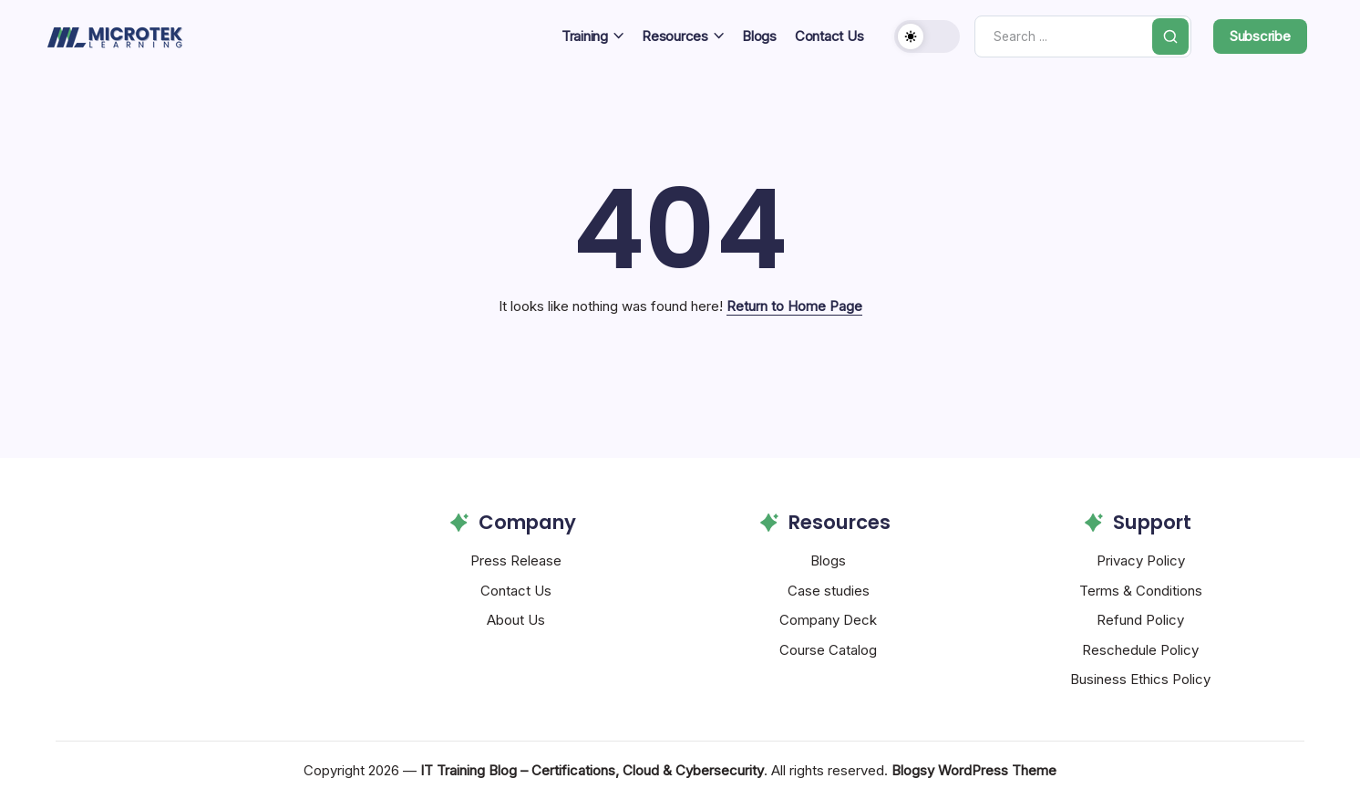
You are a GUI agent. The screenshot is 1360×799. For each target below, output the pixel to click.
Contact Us (515, 590)
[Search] (1074, 37)
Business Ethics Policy (1140, 679)
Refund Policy (1140, 619)
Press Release (516, 560)
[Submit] (1167, 36)
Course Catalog (828, 650)
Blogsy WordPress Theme (973, 770)
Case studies (829, 590)
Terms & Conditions (1140, 590)
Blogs (828, 560)
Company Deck (828, 619)
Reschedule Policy (1140, 650)
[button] (911, 36)
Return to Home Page (794, 306)
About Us (516, 619)
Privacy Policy (1141, 560)
